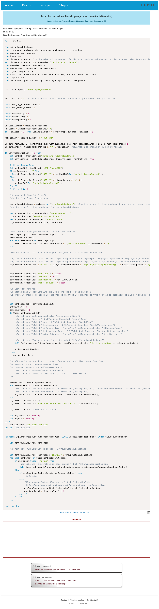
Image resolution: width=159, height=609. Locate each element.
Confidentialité (92, 600)
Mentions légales (77, 600)
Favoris (26, 5)
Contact (64, 600)
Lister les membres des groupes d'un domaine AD (57, 569)
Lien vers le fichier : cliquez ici (74, 512)
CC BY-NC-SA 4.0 (83, 603)
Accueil (9, 5)
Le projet (45, 5)
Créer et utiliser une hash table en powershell (55, 580)
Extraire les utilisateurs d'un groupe (51, 584)
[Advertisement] (76, 539)
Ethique (63, 5)
